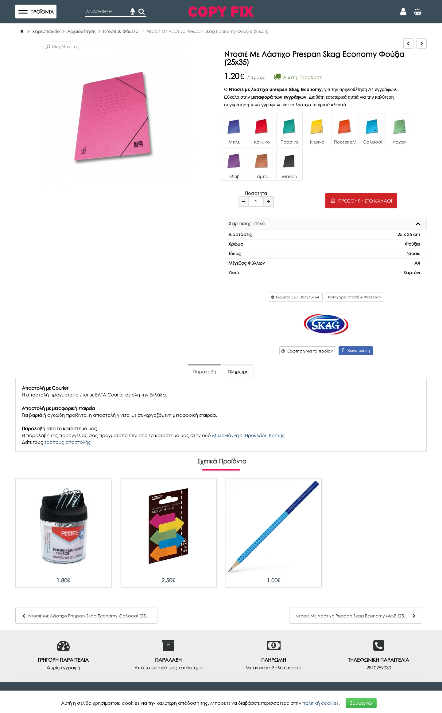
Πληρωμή (238, 371)
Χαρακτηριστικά (247, 224)
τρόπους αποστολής (68, 442)
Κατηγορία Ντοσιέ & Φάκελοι (354, 297)
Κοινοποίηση (356, 350)
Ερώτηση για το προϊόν (307, 351)
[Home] (22, 31)
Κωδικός (295, 297)
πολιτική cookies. (321, 703)
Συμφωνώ (361, 703)
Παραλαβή (204, 371)
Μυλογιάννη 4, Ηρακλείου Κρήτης (248, 435)
